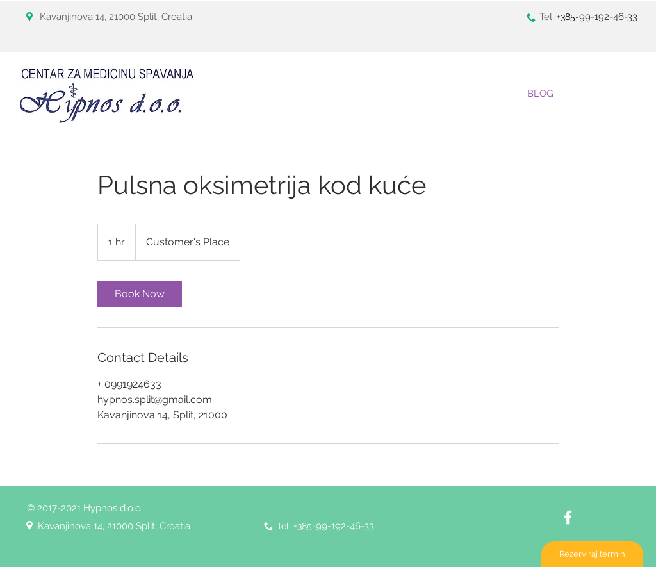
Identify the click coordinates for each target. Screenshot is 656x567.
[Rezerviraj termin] (592, 554)
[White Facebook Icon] (568, 517)
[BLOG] (540, 93)
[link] (139, 294)
